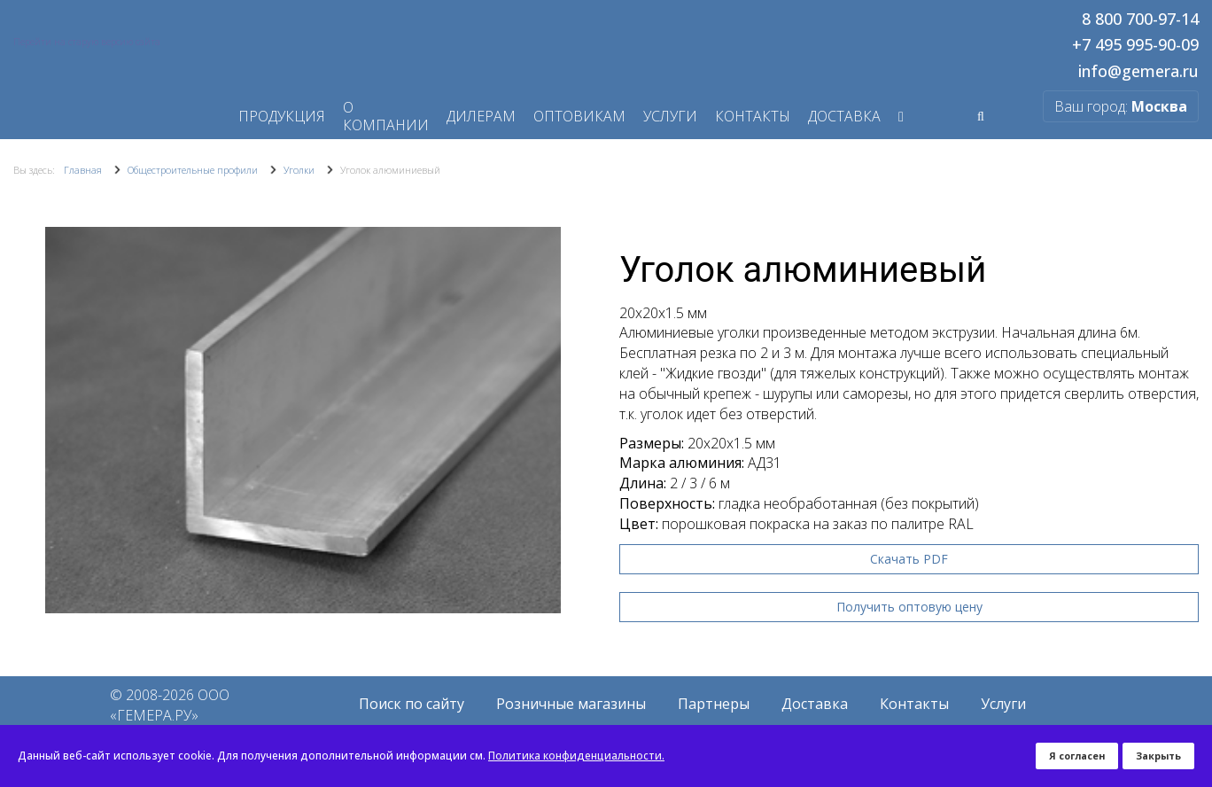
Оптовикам (579, 116)
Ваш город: (1120, 106)
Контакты (752, 116)
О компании (386, 116)
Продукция (281, 116)
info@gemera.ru (1138, 72)
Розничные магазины (571, 703)
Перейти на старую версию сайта (86, 41)
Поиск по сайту (411, 703)
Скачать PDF (909, 558)
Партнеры (714, 703)
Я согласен (1077, 755)
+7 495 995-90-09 (1135, 45)
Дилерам (481, 116)
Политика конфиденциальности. (576, 755)
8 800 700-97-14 (1140, 19)
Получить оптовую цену (909, 606)
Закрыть (1158, 755)
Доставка (844, 116)
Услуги (670, 116)
